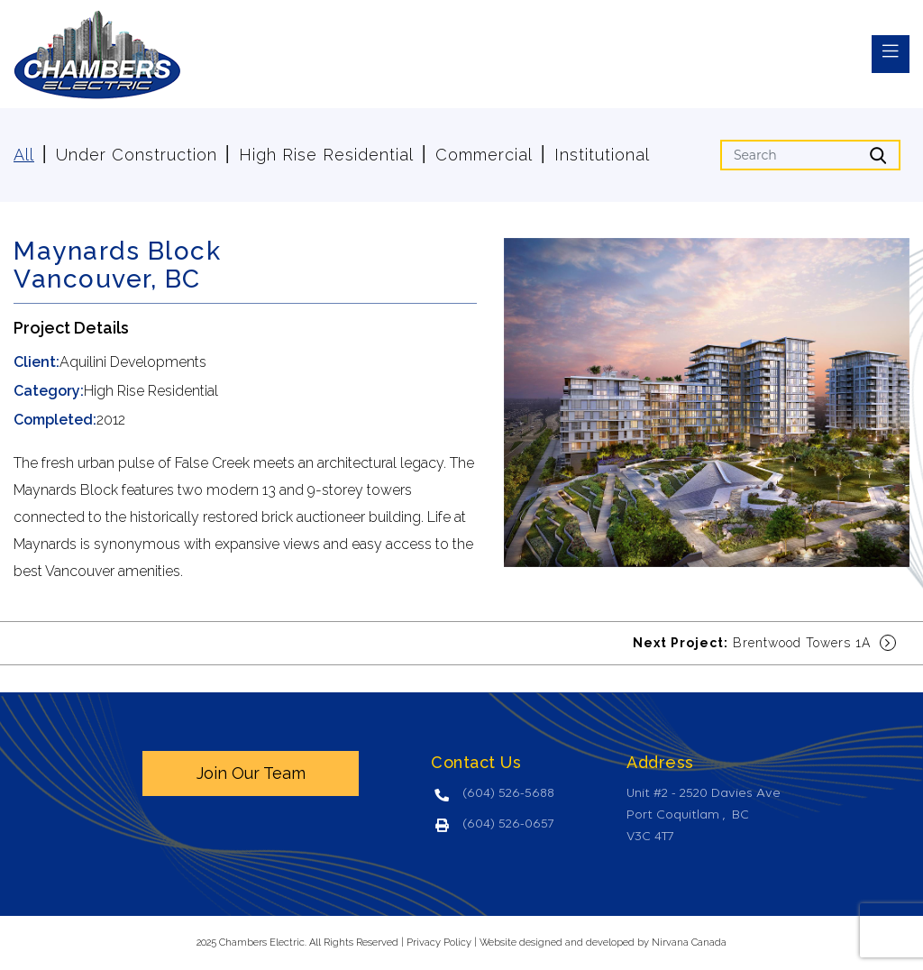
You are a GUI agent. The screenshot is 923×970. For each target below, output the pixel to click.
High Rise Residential (326, 154)
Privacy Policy (439, 942)
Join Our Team (251, 773)
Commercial (484, 154)
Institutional (602, 154)
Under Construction (136, 154)
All (24, 154)
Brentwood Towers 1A (764, 643)
